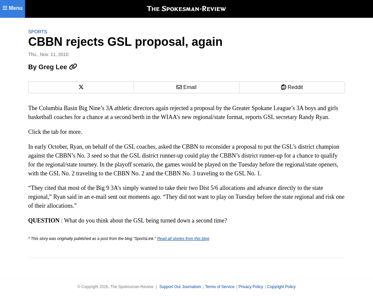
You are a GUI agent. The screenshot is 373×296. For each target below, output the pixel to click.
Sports (37, 31)
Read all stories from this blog (183, 238)
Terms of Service (219, 286)
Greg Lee (58, 67)
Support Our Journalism (180, 286)
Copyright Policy (281, 286)
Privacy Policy (250, 286)
